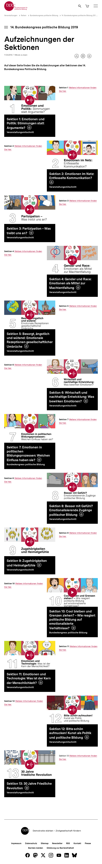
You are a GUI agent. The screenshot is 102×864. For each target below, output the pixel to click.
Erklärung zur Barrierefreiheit (60, 848)
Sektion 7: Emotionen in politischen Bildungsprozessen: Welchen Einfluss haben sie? (28, 453)
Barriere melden (35, 848)
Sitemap (44, 843)
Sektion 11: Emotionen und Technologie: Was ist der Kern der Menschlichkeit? (29, 678)
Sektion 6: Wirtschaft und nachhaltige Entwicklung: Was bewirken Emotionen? (71, 397)
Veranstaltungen (10, 15)
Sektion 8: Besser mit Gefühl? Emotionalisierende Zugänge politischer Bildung (71, 510)
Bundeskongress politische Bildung (44, 15)
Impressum (16, 843)
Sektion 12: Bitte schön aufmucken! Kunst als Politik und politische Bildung (70, 733)
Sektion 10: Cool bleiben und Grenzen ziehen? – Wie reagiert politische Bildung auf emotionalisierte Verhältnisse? (72, 619)
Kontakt (77, 843)
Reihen (23, 15)
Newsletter (57, 843)
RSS (68, 843)
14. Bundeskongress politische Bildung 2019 (79, 15)
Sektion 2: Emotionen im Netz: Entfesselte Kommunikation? (71, 176)
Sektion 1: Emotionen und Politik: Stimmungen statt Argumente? (26, 123)
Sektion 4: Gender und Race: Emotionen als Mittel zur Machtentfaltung (70, 283)
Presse (88, 843)
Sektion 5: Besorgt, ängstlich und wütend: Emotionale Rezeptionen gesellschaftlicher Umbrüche (30, 340)
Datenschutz (31, 843)
